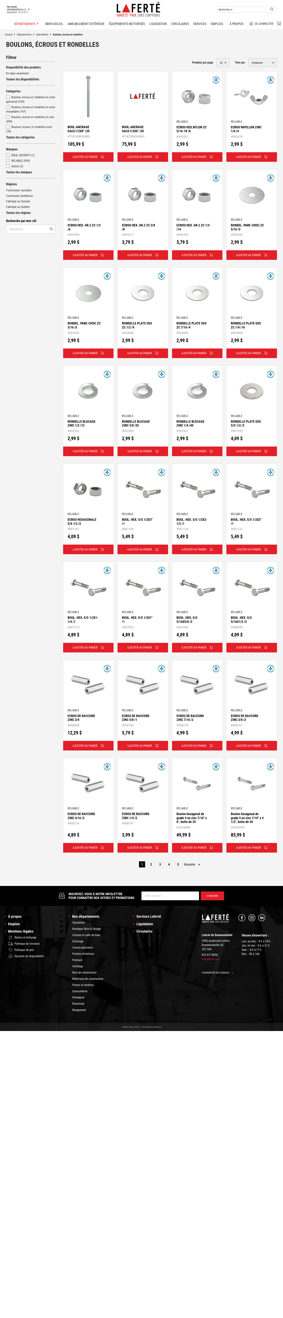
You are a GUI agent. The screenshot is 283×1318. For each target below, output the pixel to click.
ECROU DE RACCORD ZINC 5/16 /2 (81, 816)
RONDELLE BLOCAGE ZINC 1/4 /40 (190, 423)
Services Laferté (148, 916)
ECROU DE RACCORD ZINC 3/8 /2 (244, 718)
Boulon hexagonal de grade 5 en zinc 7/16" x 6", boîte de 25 (191, 818)
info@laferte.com (210, 959)
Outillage (77, 966)
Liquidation (158, 24)
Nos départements (85, 916)
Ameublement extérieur (86, 24)
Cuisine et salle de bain (86, 935)
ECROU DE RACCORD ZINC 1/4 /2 (135, 816)
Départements (26, 34)
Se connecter (261, 24)
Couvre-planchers (82, 947)
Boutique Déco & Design (86, 929)
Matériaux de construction (87, 979)
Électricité (78, 1003)
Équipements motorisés (127, 24)
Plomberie (78, 997)
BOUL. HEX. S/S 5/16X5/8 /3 (186, 620)
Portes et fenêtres (83, 985)
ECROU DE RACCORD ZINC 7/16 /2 (190, 718)
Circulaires (180, 24)
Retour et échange (22, 937)
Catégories (13, 91)
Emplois (217, 24)
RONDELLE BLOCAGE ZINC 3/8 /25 (136, 423)
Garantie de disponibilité (26, 956)
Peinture (77, 960)
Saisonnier (78, 922)
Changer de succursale (217, 972)
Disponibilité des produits (23, 67)
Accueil (11, 34)
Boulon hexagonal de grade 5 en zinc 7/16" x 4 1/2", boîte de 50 (247, 818)
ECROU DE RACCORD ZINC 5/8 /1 (135, 718)
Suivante (189, 864)
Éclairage (77, 941)
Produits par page (202, 62)
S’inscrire (212, 895)
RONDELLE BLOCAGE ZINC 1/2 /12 (81, 423)
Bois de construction (84, 972)
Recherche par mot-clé (21, 221)
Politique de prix (21, 950)
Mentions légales (20, 931)
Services (199, 24)
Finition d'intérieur (83, 954)
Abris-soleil (54, 24)
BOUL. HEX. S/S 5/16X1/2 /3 (241, 620)
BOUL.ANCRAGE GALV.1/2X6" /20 (133, 129)
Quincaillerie (44, 34)
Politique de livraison (24, 944)
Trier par (240, 62)
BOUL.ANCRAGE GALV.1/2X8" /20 (78, 129)
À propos (236, 24)
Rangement (79, 1010)
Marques (12, 149)
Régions (11, 184)
